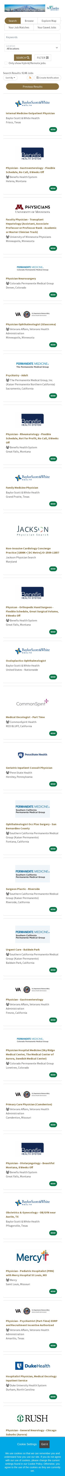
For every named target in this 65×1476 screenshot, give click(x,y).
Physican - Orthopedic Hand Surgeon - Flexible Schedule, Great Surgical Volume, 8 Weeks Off (32, 611)
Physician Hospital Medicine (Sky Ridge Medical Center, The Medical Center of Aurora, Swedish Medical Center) (30, 1054)
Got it (44, 1444)
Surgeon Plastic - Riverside (23, 889)
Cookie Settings (27, 1444)
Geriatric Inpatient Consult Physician (29, 767)
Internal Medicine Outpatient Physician (30, 113)
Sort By (9, 77)
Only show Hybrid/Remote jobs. (27, 63)
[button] (43, 57)
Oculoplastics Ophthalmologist (26, 660)
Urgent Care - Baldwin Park (23, 949)
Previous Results (32, 86)
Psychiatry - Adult (17, 375)
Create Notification (48, 77)
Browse (29, 20)
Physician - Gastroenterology (24, 999)
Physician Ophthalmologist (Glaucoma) (31, 324)
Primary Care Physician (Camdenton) (29, 1104)
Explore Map (49, 20)
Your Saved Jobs (47, 27)
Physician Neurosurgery (21, 278)
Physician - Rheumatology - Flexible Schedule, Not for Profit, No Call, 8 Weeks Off (32, 438)
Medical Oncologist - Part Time (25, 717)
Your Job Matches (19, 27)
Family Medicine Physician (22, 487)
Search (13, 20)
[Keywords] (32, 37)
